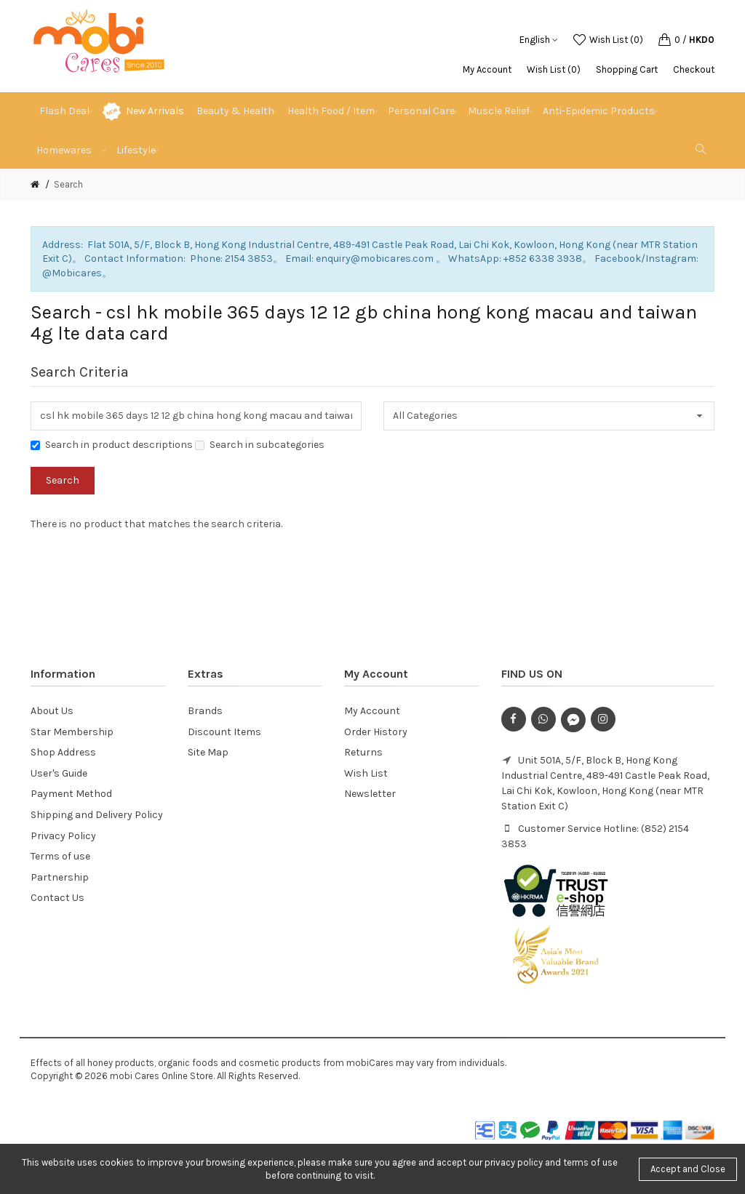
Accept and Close (687, 1168)
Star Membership (72, 732)
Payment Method (71, 794)
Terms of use (60, 856)
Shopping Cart (627, 69)
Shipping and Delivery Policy (97, 815)
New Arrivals (155, 111)
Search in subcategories (259, 444)
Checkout (693, 69)
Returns (363, 752)
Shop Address (63, 752)
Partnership (60, 877)
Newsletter (370, 794)
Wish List (366, 773)
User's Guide (59, 773)
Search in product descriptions (112, 444)
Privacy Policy (63, 836)
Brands (205, 711)
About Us (52, 711)
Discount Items (224, 732)
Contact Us (57, 898)
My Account (487, 69)
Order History (375, 732)
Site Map (208, 752)
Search (68, 184)
